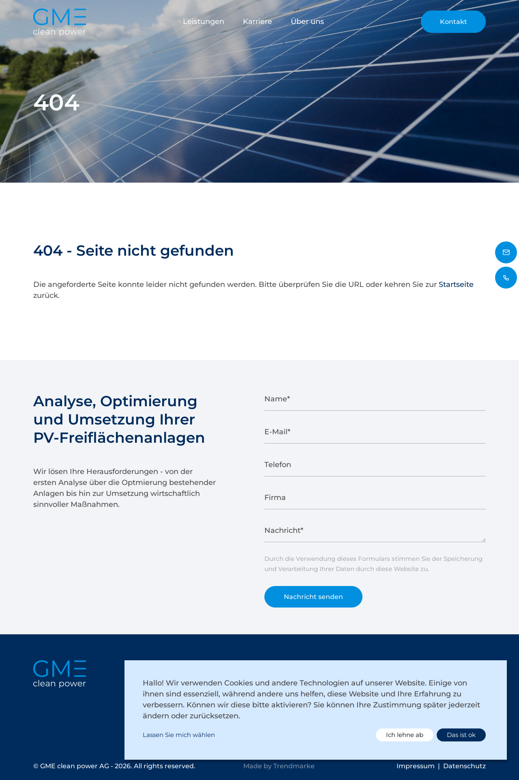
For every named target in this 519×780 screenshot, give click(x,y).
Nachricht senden (313, 599)
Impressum (416, 766)
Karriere (257, 21)
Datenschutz (464, 766)
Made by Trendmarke (279, 766)
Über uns (307, 21)
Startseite (456, 284)
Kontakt (453, 22)
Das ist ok (461, 735)
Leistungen (203, 21)
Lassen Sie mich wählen (179, 735)
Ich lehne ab (404, 735)
